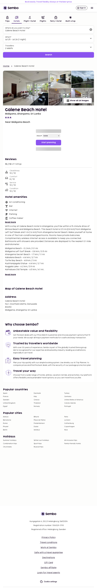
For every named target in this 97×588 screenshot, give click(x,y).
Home (6, 66)
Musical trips (38, 447)
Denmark (37, 393)
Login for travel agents (48, 573)
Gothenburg (69, 423)
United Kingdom (9, 403)
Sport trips (38, 444)
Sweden (6, 400)
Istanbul (37, 430)
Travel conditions (48, 542)
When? (8, 37)
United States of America (73, 400)
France (5, 396)
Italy (35, 396)
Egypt (5, 406)
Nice (66, 430)
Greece (36, 400)
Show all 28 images (77, 100)
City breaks (7, 447)
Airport (39, 136)
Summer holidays (9, 440)
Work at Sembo (48, 547)
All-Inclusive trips (70, 440)
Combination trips (10, 444)
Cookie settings (48, 581)
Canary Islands (70, 403)
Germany (67, 396)
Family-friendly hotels (72, 444)
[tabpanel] (48, 42)
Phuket (5, 427)
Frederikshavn (39, 423)
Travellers (9, 46)
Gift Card (48, 562)
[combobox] (46, 30)
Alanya (5, 417)
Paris (66, 417)
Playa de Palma (39, 420)
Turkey (66, 393)
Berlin (5, 430)
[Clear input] (90, 29)
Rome (5, 423)
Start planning (48, 142)
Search (48, 55)
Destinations (48, 557)
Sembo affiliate (48, 567)
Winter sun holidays (41, 440)
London (67, 420)
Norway (37, 406)
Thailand (37, 403)
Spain (5, 393)
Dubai (36, 427)
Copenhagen (69, 427)
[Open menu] (92, 8)
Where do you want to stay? (17, 28)
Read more (10, 222)
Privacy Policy (49, 537)
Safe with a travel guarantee (48, 552)
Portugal (67, 406)
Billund (36, 417)
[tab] (7, 19)
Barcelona (7, 420)
